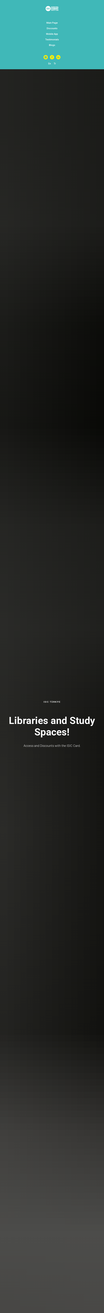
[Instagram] (46, 57)
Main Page (52, 22)
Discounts (52, 28)
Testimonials (52, 39)
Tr (55, 63)
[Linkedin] (58, 57)
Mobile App (52, 34)
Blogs (52, 45)
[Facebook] (52, 57)
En (49, 63)
